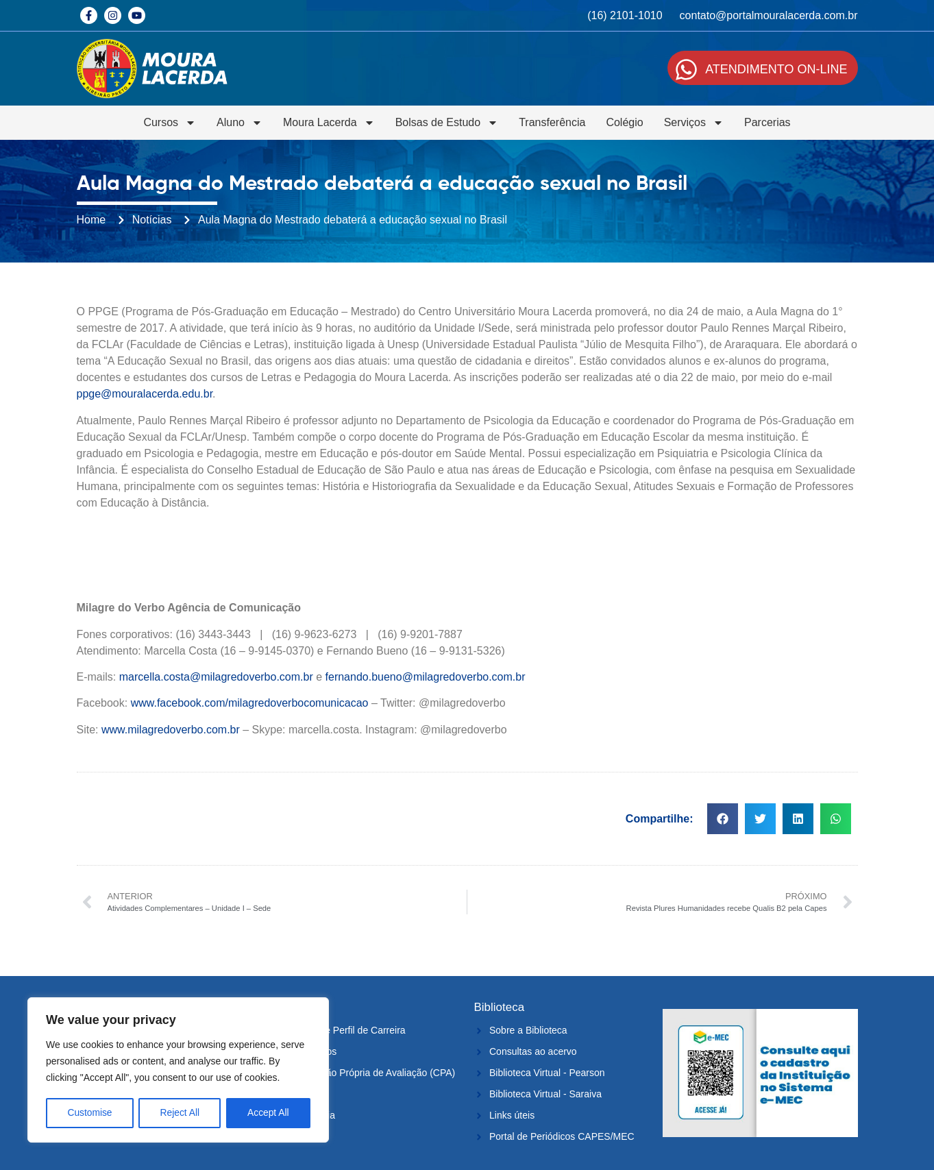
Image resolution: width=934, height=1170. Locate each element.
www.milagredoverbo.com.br (170, 729)
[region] (178, 1071)
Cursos (169, 122)
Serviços (694, 122)
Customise (89, 1113)
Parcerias (767, 122)
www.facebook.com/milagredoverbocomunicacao (250, 703)
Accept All (268, 1113)
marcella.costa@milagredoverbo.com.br (216, 677)
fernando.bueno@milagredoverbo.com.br (425, 677)
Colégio (624, 122)
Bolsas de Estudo (447, 122)
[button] (722, 818)
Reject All (179, 1113)
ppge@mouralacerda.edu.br (145, 394)
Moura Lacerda (329, 122)
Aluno (239, 122)
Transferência (552, 122)
